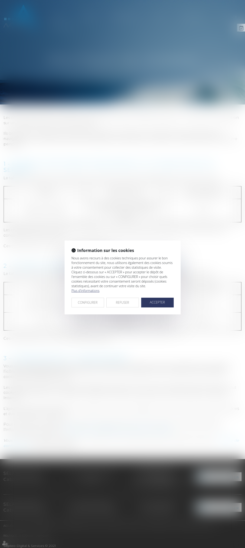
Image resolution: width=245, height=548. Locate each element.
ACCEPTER (157, 302)
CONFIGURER (88, 302)
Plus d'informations (86, 290)
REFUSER (122, 302)
